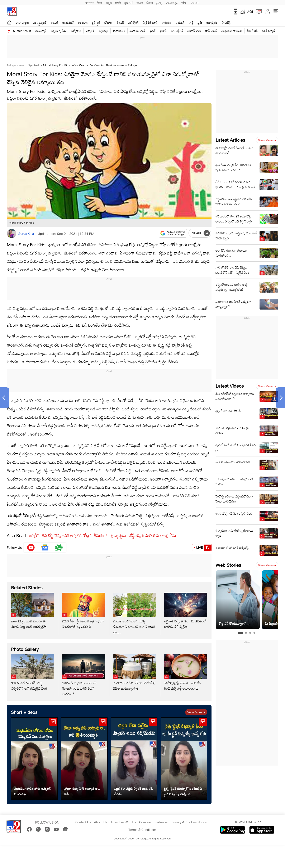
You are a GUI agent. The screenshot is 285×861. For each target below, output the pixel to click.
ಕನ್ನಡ (109, 2)
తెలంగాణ (83, 22)
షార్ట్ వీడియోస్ (150, 22)
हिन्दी (100, 2)
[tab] (240, 633)
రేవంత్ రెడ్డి (252, 30)
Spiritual (33, 65)
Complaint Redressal (153, 822)
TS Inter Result (21, 30)
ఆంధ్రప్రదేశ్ (68, 22)
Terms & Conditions (142, 830)
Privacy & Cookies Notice (188, 822)
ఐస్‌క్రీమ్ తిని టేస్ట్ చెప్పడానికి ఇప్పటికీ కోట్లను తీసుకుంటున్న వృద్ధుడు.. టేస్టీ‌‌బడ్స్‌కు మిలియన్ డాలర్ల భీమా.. (104, 535)
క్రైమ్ (200, 22)
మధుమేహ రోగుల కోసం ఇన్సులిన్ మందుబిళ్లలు (32, 791)
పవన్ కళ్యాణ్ (268, 30)
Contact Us (83, 822)
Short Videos (24, 712)
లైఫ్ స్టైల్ (96, 22)
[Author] (11, 233)
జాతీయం (166, 22)
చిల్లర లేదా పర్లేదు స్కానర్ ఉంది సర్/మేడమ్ (133, 791)
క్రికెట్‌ (153, 30)
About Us (100, 822)
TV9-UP (193, 2)
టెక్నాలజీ (90, 30)
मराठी (118, 2)
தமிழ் (159, 2)
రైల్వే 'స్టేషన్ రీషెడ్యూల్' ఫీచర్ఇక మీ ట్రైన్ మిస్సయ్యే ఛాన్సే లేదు (183, 791)
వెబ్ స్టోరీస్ (133, 22)
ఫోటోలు (108, 22)
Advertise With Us (123, 822)
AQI (250, 11)
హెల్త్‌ (191, 22)
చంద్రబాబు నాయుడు (231, 30)
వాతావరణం (119, 30)
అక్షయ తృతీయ (59, 30)
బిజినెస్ (120, 22)
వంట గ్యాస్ (41, 30)
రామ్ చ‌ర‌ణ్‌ (211, 30)
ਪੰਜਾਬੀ (149, 2)
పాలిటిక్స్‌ (226, 22)
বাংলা (140, 2)
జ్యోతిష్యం (103, 30)
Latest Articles (230, 139)
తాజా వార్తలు (22, 22)
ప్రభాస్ (163, 30)
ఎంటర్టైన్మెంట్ (40, 22)
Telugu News (15, 65)
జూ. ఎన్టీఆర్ (177, 30)
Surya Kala (26, 233)
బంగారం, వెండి (138, 30)
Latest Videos (230, 385)
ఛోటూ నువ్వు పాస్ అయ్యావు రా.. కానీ (82, 791)
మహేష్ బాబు (194, 30)
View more (196, 712)
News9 (89, 2)
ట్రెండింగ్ (179, 22)
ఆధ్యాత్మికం (211, 22)
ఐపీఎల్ (54, 22)
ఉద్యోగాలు (76, 30)
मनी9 (183, 2)
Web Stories (228, 564)
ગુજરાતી (128, 2)
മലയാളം (171, 2)
